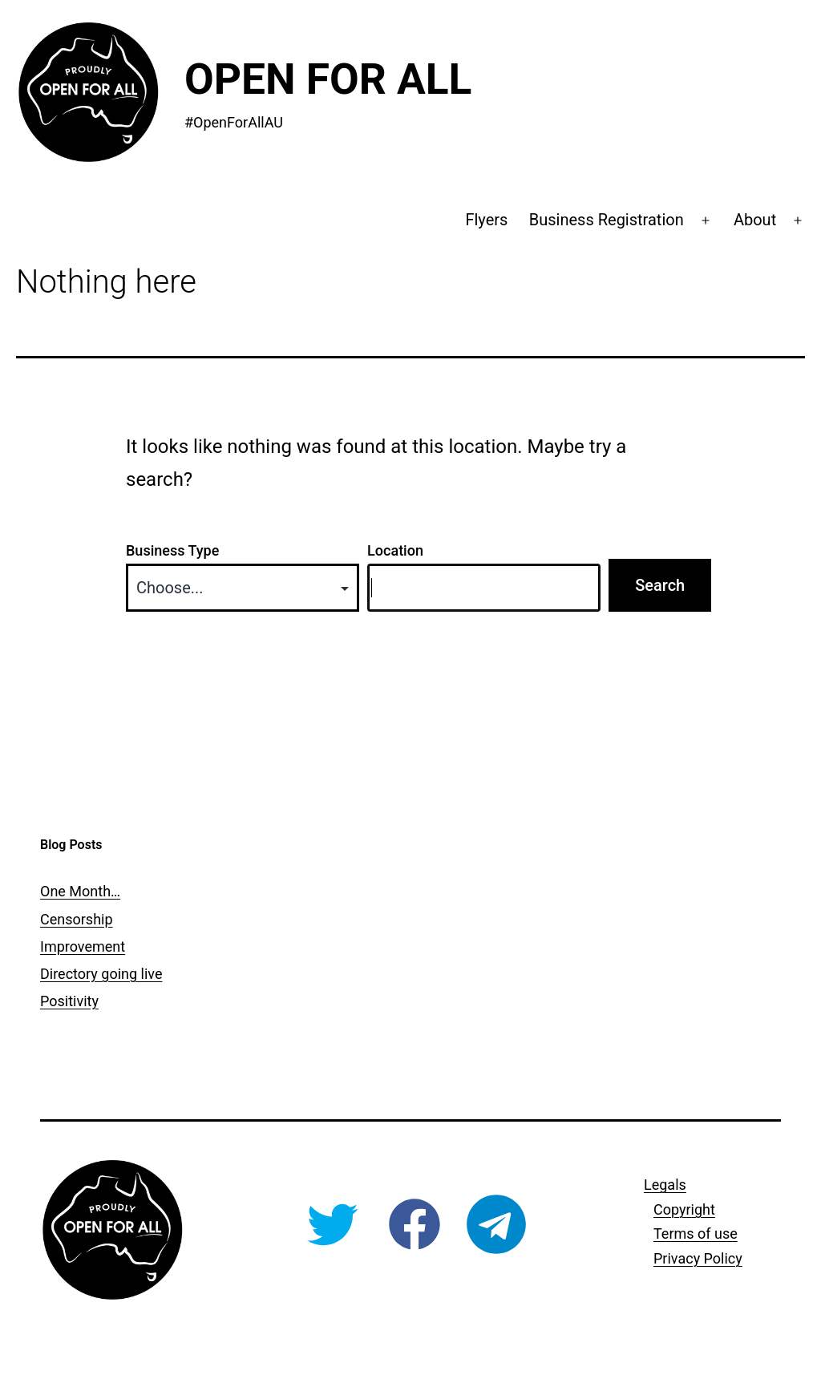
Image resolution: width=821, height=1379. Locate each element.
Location (395, 550)
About (755, 219)
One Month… (80, 891)
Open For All (327, 79)
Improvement (82, 946)
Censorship (76, 919)
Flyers (486, 219)
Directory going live (101, 973)
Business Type (172, 550)
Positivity (69, 1001)
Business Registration (606, 219)
